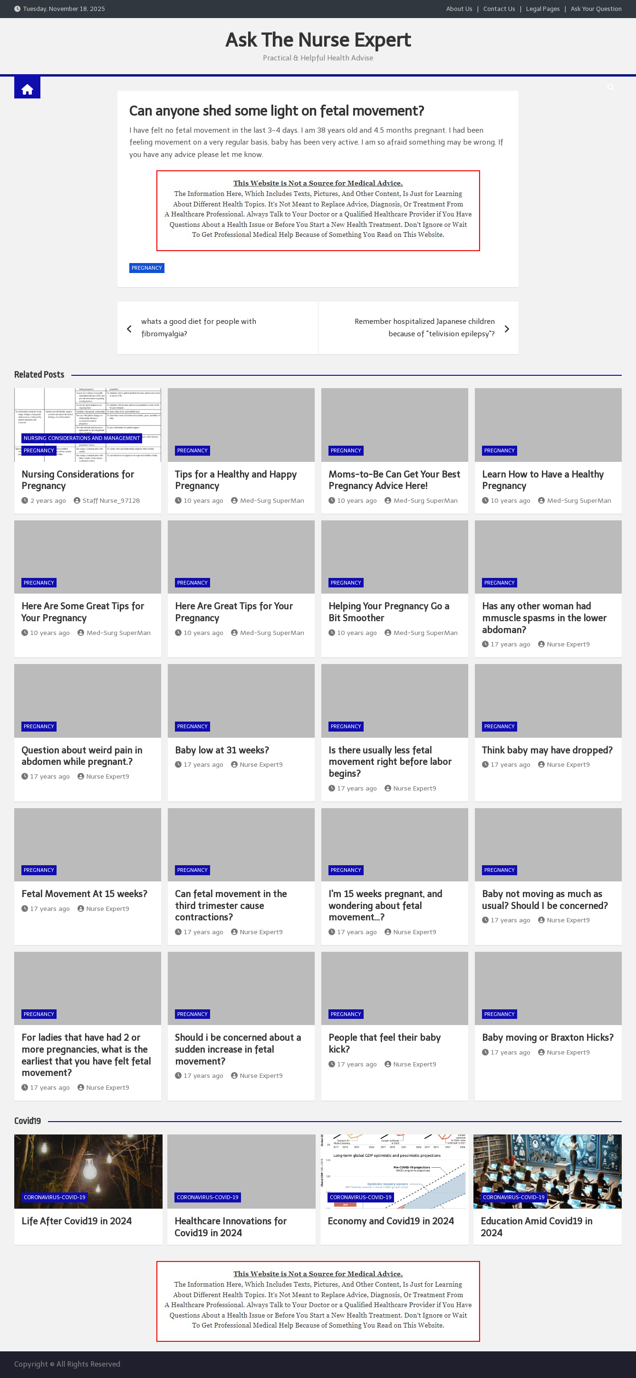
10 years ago (199, 501)
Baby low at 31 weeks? (222, 750)
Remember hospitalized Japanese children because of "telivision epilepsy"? (425, 327)
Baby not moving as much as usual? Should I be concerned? (545, 900)
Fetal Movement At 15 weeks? (84, 894)
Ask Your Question (596, 8)
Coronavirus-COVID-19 (55, 1197)
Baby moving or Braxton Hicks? (548, 1037)
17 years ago (506, 644)
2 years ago (43, 501)
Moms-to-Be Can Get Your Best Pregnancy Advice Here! (394, 480)
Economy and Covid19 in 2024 (391, 1221)
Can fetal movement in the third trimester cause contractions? (231, 906)
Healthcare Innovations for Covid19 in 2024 (230, 1227)
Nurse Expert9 (564, 644)
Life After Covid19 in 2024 (76, 1221)
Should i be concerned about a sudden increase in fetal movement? (238, 1049)
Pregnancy (147, 268)
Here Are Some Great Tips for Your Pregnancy (82, 612)
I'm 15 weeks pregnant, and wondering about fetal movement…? (385, 906)
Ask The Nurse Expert (318, 40)
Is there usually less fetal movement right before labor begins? (390, 762)
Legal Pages (543, 8)
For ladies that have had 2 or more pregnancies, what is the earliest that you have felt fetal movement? (86, 1055)
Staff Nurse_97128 (107, 501)
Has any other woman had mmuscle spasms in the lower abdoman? (544, 618)
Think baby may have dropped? (547, 750)
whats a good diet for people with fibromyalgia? (198, 327)
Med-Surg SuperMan (267, 501)
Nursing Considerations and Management (82, 438)
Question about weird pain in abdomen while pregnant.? (81, 756)
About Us (459, 8)
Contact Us (499, 8)
